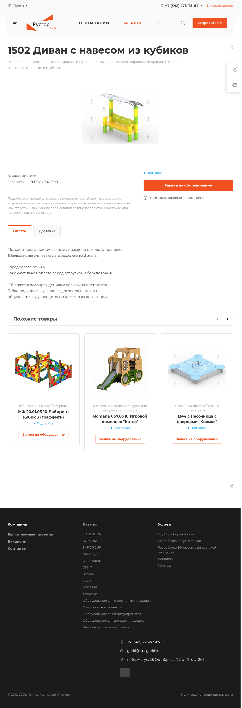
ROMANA (90, 541)
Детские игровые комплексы (106, 627)
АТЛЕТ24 (90, 587)
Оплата (19, 231)
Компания (17, 524)
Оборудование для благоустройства (112, 614)
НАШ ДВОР (92, 534)
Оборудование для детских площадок (113, 620)
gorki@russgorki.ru (143, 651)
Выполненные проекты (30, 534)
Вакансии (17, 541)
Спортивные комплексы (102, 607)
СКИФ (87, 567)
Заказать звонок (220, 5)
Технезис (90, 594)
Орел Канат (92, 561)
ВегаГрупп (91, 554)
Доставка (47, 231)
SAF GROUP (92, 547)
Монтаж (164, 565)
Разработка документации (179, 541)
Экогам (88, 574)
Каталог (90, 524)
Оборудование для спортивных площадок (117, 600)
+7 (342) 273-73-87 (181, 5)
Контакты (17, 548)
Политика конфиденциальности (207, 694)
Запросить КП (210, 23)
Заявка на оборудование (188, 185)
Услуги (164, 524)
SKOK (87, 580)
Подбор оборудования (176, 534)
